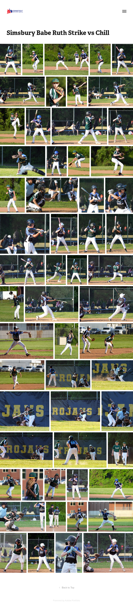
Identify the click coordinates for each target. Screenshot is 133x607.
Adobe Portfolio (72, 600)
